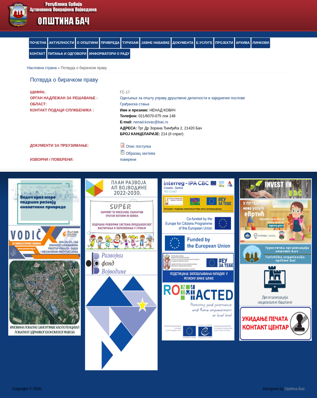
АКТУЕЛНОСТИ (61, 42)
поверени (128, 159)
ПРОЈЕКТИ (224, 42)
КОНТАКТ (37, 53)
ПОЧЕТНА (38, 42)
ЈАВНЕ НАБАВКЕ (155, 42)
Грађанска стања (134, 104)
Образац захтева (140, 153)
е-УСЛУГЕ (204, 42)
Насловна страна (42, 68)
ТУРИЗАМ (130, 42)
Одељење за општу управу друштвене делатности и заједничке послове (182, 98)
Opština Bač (295, 389)
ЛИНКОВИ (260, 42)
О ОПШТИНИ (87, 42)
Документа (183, 42)
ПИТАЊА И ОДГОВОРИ (67, 53)
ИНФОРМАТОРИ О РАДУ (109, 53)
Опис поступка (138, 146)
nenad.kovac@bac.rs (150, 122)
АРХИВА (243, 42)
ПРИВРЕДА (110, 42)
